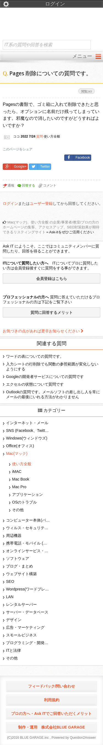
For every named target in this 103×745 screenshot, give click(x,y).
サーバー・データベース (27, 612)
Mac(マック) (16, 453)
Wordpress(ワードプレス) (28, 589)
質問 (39, 136)
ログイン (34, 4)
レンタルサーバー (21, 604)
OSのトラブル (24, 502)
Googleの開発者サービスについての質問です (45, 376)
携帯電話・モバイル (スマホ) (28, 543)
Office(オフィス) (20, 446)
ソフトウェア (17, 558)
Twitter (39, 167)
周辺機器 (13, 535)
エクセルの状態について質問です (35, 384)
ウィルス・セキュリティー (28, 528)
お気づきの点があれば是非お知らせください (43, 331)
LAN (9, 597)
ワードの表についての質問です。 (35, 356)
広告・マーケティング (25, 627)
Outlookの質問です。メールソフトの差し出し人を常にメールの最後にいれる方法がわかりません (53, 394)
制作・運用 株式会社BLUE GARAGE (51, 727)
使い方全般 (21, 464)
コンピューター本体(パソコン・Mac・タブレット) (28, 520)
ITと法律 (13, 650)
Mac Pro (19, 487)
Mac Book (20, 479)
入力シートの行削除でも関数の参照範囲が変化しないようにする (52, 366)
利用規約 (51, 700)
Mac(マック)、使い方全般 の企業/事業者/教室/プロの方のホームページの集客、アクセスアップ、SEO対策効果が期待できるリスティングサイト (51, 227)
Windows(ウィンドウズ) (26, 438)
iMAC (16, 471)
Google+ (15, 167)
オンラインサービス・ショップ (28, 551)
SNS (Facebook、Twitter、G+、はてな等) (28, 430)
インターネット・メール (27, 423)
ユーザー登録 (41, 203)
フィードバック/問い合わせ (51, 686)
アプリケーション (27, 494)
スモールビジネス (21, 635)
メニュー (82, 56)
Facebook (77, 158)
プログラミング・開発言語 (28, 643)
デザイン (13, 620)
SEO (10, 581)
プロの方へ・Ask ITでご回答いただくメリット (51, 713)
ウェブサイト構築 (21, 574)
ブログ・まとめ (19, 566)
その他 (18, 510)
